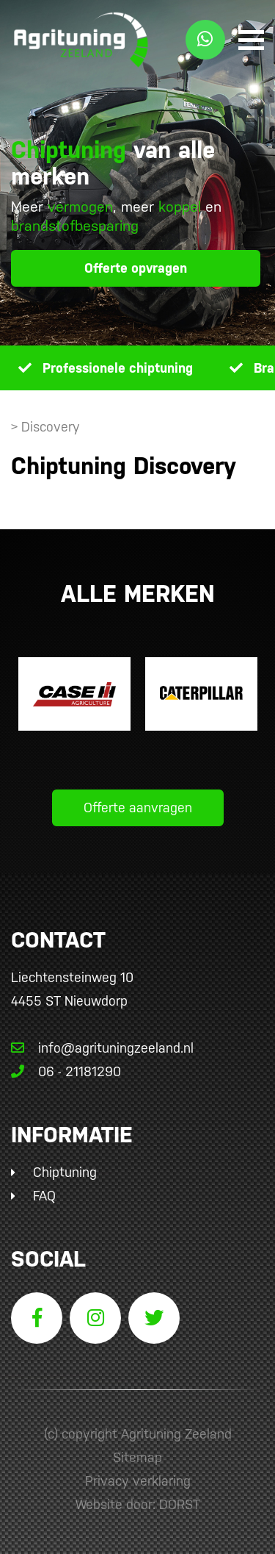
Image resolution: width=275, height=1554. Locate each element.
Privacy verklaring (138, 1481)
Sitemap (137, 1457)
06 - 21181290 (66, 1071)
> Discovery (45, 426)
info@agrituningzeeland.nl (102, 1048)
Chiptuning (65, 1172)
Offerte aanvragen (138, 807)
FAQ (44, 1195)
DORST (179, 1504)
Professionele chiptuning (118, 368)
